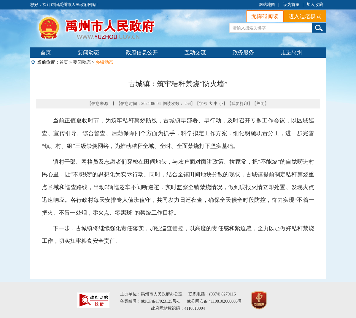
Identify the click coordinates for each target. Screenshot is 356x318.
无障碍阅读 (265, 16)
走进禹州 (291, 52)
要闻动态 (88, 52)
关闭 (260, 103)
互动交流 (195, 52)
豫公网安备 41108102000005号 (214, 301)
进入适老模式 (305, 16)
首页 (45, 52)
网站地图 (267, 4)
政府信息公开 (142, 52)
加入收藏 (314, 4)
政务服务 (243, 52)
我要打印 (239, 103)
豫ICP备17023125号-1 (160, 301)
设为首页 (291, 4)
